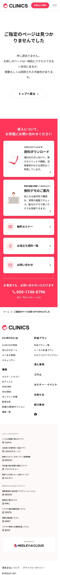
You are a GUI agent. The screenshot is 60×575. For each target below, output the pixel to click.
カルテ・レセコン (11, 377)
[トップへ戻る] (28, 94)
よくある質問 (8, 355)
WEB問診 (7, 392)
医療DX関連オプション (13, 407)
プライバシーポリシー (34, 568)
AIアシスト (7, 382)
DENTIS (7, 512)
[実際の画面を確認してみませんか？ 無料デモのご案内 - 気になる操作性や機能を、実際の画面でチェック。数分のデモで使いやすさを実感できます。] (28, 198)
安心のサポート (10, 350)
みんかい (7, 478)
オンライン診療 (10, 397)
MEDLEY (7, 460)
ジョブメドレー (10, 469)
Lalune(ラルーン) (11, 451)
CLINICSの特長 (9, 345)
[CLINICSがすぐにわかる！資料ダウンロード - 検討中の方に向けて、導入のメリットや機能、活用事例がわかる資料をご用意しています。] (28, 159)
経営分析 (6, 402)
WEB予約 (7, 387)
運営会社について (11, 568)
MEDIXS (7, 494)
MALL (6, 503)
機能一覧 (6, 412)
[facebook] (35, 414)
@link (6, 530)
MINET (6, 521)
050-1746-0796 (30, 292)
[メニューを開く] (55, 5)
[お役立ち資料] (40, 5)
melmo (6, 442)
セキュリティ (8, 360)
